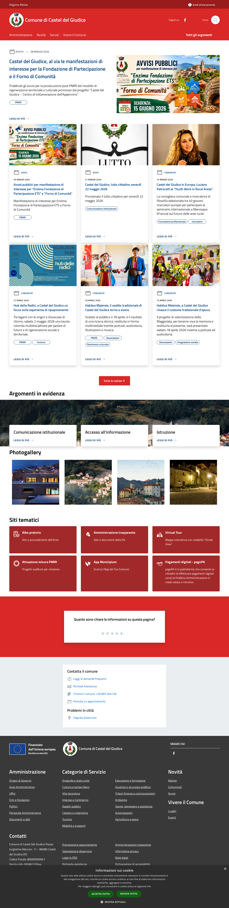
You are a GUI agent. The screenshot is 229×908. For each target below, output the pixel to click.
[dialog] (114, 886)
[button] (114, 902)
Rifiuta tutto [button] (128, 893)
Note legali (121, 857)
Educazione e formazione (130, 780)
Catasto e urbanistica (75, 813)
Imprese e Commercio (75, 800)
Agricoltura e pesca (126, 819)
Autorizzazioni (124, 813)
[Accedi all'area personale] (202, 5)
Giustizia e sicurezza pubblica (133, 787)
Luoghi (172, 811)
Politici (13, 806)
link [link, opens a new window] (149, 886)
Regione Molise (18, 5)
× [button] (225, 869)
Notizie (172, 780)
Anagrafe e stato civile (75, 780)
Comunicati (166, 172)
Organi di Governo (20, 780)
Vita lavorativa (71, 793)
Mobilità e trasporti (74, 826)
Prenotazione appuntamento (79, 845)
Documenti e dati (19, 819)
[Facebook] (183, 19)
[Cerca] (215, 20)
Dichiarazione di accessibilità (132, 864)
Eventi (172, 817)
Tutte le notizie (114, 381)
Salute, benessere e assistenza (133, 806)
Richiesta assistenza (74, 864)
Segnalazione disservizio (77, 851)
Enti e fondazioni (19, 800)
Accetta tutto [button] (101, 893)
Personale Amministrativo (25, 813)
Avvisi (20, 51)
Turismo (67, 819)
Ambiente (121, 800)
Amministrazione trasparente (133, 845)
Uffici (12, 793)
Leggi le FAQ (69, 857)
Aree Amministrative (22, 787)
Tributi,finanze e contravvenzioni (135, 793)
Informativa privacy (127, 851)
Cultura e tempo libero (75, 787)
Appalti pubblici (71, 806)
